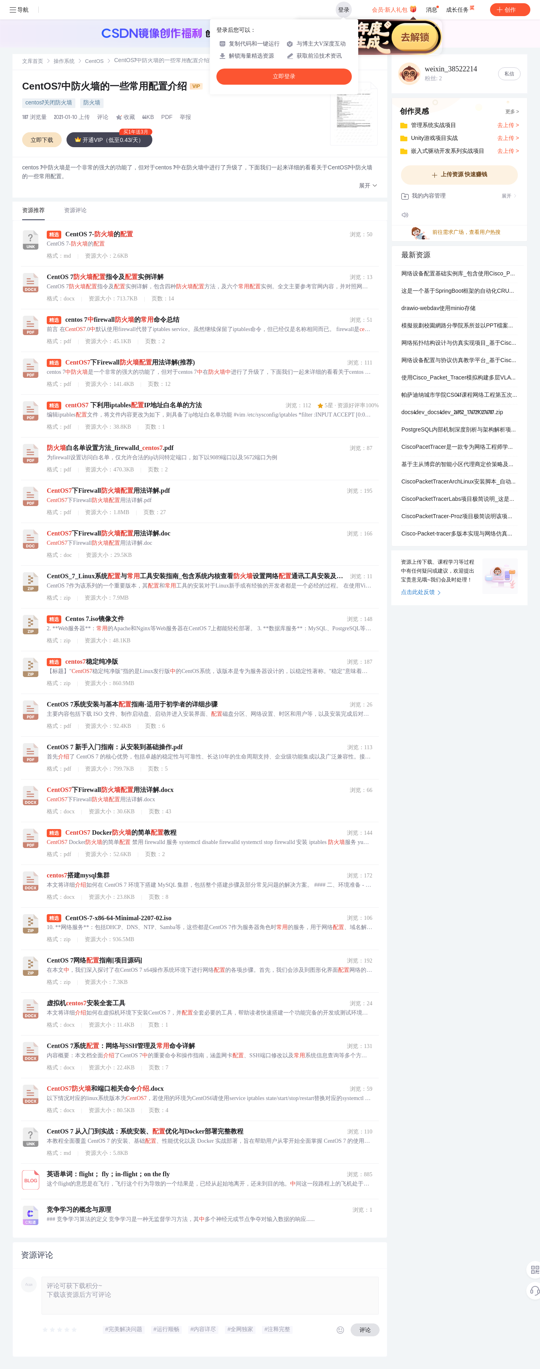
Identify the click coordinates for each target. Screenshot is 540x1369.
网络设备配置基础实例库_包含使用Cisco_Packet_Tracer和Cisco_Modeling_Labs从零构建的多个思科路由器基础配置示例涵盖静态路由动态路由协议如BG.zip (459, 274)
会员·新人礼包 (394, 9)
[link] (32, 62)
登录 (343, 9)
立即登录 (284, 76)
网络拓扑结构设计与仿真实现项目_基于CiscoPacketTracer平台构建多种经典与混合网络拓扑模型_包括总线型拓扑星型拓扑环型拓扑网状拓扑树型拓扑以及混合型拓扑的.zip (459, 343)
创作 (510, 9)
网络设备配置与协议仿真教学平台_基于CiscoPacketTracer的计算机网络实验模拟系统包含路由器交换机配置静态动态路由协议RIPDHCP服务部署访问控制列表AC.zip (459, 361)
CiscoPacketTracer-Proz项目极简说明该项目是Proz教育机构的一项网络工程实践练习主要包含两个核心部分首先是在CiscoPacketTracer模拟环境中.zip (459, 517)
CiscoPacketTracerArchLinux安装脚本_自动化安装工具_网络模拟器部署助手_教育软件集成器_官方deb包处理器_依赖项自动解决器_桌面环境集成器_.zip (459, 482)
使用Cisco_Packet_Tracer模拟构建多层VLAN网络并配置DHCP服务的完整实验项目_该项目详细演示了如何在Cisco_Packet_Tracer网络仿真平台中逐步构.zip (459, 378)
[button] (368, 186)
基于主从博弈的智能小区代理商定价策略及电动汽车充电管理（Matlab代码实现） (459, 465)
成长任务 (461, 8)
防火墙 (91, 103)
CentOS (94, 62)
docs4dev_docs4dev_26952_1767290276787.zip (452, 413)
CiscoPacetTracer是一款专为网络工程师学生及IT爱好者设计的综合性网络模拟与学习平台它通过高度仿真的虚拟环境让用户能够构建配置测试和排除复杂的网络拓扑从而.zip (459, 447)
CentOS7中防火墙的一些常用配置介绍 (112, 87)
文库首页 (32, 62)
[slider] (60, 1330)
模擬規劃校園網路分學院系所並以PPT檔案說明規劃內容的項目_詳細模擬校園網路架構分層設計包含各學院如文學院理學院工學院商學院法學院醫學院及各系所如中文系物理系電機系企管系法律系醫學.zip (459, 326)
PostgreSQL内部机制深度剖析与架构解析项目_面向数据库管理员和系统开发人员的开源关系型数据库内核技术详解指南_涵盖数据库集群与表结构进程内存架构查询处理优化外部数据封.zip (459, 430)
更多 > (512, 112)
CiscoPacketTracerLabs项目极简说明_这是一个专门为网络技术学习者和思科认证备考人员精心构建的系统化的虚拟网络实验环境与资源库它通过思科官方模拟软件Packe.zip (459, 499)
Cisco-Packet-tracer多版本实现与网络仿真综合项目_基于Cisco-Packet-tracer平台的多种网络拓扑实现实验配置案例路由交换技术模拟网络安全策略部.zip (459, 534)
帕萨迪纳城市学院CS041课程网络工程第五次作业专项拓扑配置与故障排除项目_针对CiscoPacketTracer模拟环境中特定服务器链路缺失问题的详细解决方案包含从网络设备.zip (459, 395)
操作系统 (64, 62)
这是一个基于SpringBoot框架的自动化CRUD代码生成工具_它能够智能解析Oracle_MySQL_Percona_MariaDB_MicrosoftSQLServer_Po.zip (459, 291)
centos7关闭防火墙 (48, 103)
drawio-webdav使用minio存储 (438, 309)
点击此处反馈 (421, 593)
